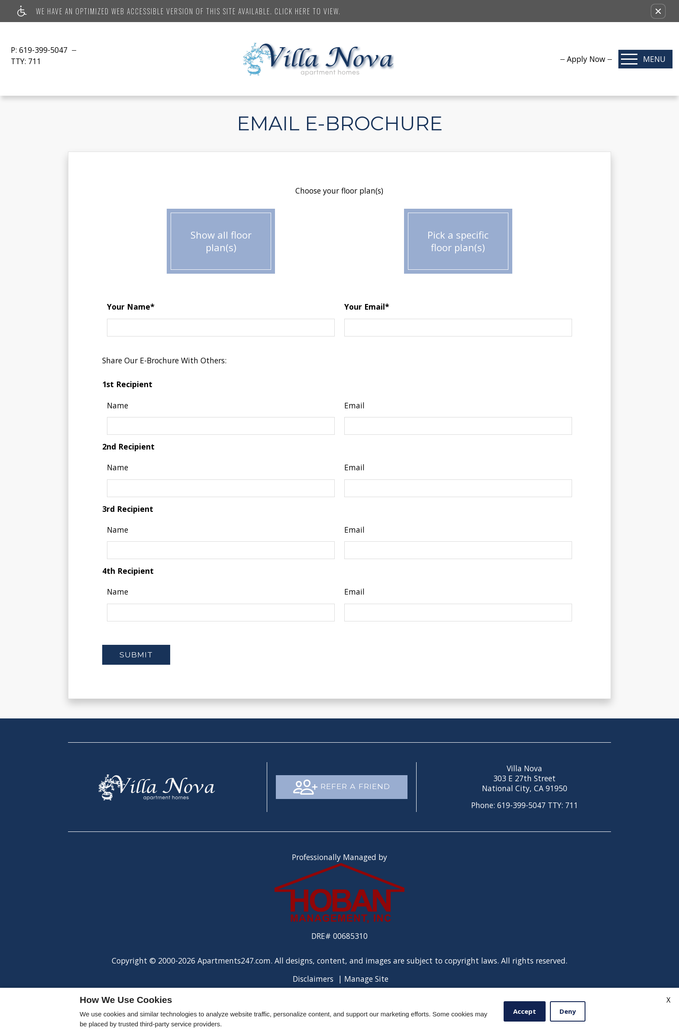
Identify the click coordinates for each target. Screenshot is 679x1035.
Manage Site (366, 979)
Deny (567, 1011)
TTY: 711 (524, 805)
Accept (524, 1011)
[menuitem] (586, 59)
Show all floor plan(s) (221, 241)
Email (354, 405)
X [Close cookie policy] (668, 1000)
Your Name (131, 307)
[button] (658, 11)
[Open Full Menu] (645, 59)
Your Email (366, 307)
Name (117, 405)
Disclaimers (313, 979)
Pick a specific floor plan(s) (458, 241)
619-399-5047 (44, 50)
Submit (136, 654)
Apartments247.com (234, 960)
